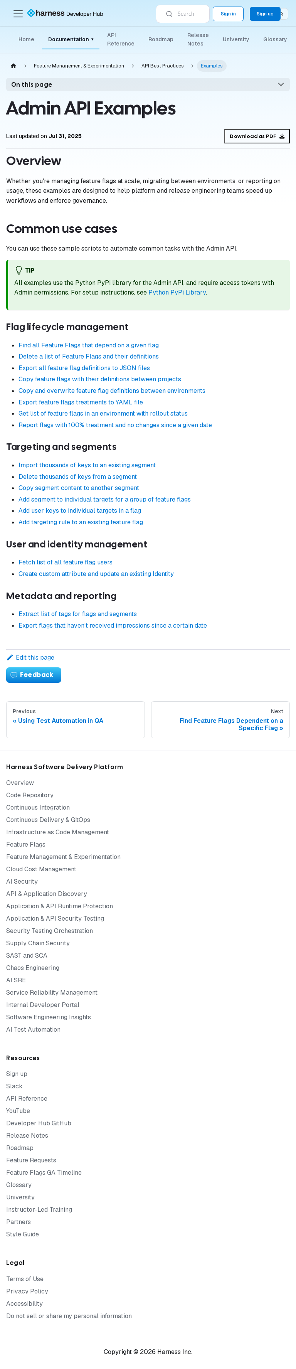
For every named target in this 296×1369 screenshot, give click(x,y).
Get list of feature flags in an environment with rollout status (103, 413)
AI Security (22, 881)
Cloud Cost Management (41, 869)
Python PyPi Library (177, 292)
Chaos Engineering (32, 968)
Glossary (275, 39)
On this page (32, 85)
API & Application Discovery (46, 894)
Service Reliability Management (52, 992)
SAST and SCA (26, 955)
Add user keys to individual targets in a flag (79, 511)
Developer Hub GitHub (38, 1123)
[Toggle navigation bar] (18, 14)
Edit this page (30, 657)
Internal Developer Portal (42, 1005)
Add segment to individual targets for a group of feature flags (104, 499)
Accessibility (24, 1304)
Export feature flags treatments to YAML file (80, 402)
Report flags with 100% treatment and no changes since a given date (115, 425)
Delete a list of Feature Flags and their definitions (88, 356)
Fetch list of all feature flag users (65, 562)
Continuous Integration (38, 807)
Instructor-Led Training (39, 1210)
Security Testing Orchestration (49, 931)
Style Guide (22, 1234)
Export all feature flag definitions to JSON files (84, 368)
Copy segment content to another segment (78, 488)
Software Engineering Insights (48, 1017)
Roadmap (160, 39)
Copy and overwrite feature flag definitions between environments (111, 391)
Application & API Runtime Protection (59, 906)
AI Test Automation (33, 1029)
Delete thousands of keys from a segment (77, 477)
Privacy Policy (27, 1291)
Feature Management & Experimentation (63, 857)
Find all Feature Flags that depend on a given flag (88, 345)
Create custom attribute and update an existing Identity (96, 574)
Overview (20, 783)
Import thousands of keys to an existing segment (87, 465)
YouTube (18, 1111)
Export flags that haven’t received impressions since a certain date (112, 625)
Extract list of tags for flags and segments (77, 614)
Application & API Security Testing (55, 918)
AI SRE (16, 980)
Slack (14, 1086)
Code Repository (30, 795)
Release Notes (198, 39)
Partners (18, 1222)
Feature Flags (25, 844)
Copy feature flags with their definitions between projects (99, 379)
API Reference (121, 39)
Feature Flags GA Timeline (44, 1173)
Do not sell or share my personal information (69, 1316)
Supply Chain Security (38, 943)
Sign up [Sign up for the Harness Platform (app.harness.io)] (265, 13)
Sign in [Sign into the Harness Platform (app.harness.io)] (228, 13)
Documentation (70, 39)
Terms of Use (25, 1279)
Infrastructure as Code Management (57, 832)
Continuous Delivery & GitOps (48, 820)
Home (26, 39)
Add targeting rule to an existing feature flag (80, 522)
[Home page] (13, 66)
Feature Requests (31, 1160)
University (236, 39)
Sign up (16, 1074)
